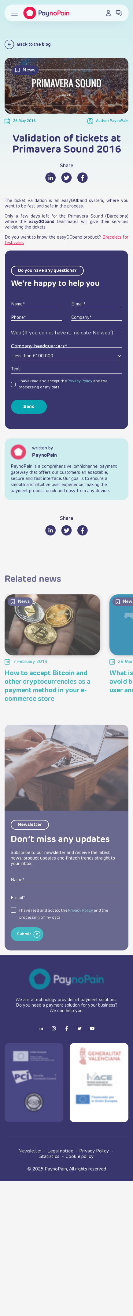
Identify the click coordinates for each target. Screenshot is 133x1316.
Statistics (50, 1156)
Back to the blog (28, 44)
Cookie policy (79, 1156)
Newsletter (30, 1151)
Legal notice (60, 1151)
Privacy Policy (80, 381)
